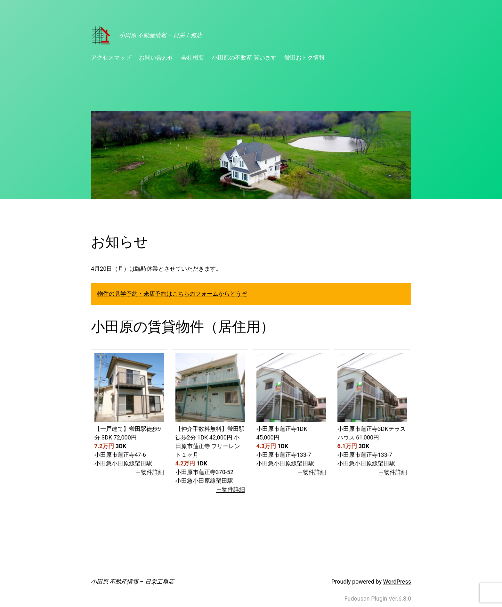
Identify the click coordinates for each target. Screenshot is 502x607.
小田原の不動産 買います (244, 57)
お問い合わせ (156, 57)
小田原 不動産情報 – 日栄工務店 (160, 35)
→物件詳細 (149, 472)
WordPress (397, 581)
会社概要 (192, 57)
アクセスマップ (111, 57)
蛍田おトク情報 (304, 57)
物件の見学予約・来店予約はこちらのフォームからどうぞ (172, 293)
